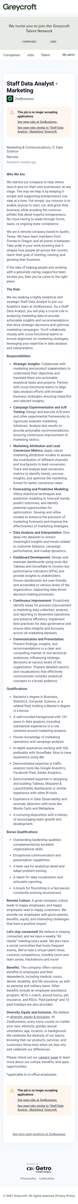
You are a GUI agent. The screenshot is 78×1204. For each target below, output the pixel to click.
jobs (30, 55)
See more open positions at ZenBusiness (39, 1134)
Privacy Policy (65, 1196)
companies (11, 55)
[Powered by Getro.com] (39, 1168)
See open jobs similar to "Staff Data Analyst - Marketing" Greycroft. (40, 129)
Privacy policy (28, 1178)
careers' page (48, 1057)
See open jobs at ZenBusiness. (37, 122)
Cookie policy (46, 1178)
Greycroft (19, 7)
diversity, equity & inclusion (30, 1017)
